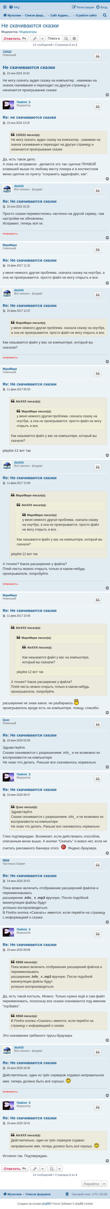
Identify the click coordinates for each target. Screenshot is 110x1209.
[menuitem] (14, 7)
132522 (7, 51)
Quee (6, 720)
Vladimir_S (24, 102)
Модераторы (28, 31)
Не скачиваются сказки (30, 26)
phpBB (46, 1203)
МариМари (10, 245)
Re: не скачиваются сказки (29, 117)
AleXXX (19, 186)
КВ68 (6, 860)
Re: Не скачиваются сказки (29, 201)
